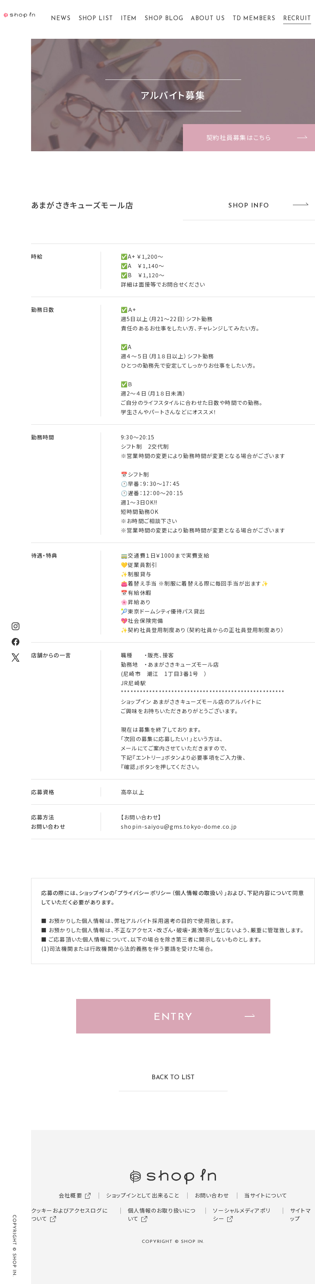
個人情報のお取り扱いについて (161, 1214)
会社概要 (70, 1195)
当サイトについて (265, 1195)
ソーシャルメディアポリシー (241, 1214)
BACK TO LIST (173, 1078)
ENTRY (172, 1017)
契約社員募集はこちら (238, 137)
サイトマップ (300, 1214)
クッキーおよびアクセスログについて (69, 1214)
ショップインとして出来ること (142, 1195)
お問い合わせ (212, 1195)
